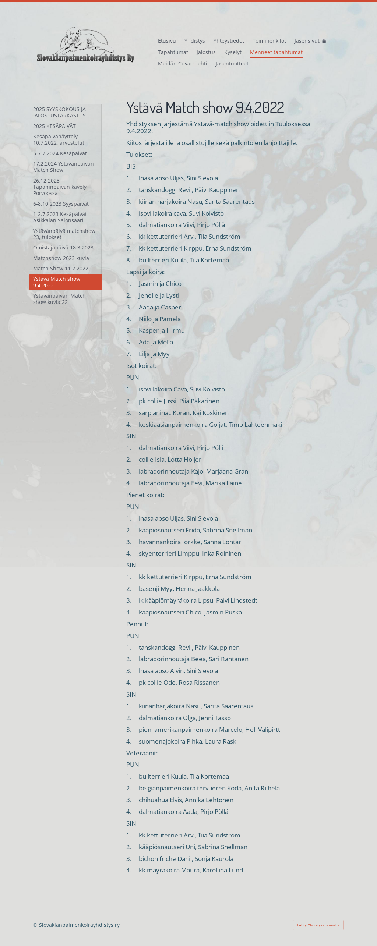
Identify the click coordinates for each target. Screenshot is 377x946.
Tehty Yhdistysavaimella (318, 925)
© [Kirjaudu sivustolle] (36, 924)
